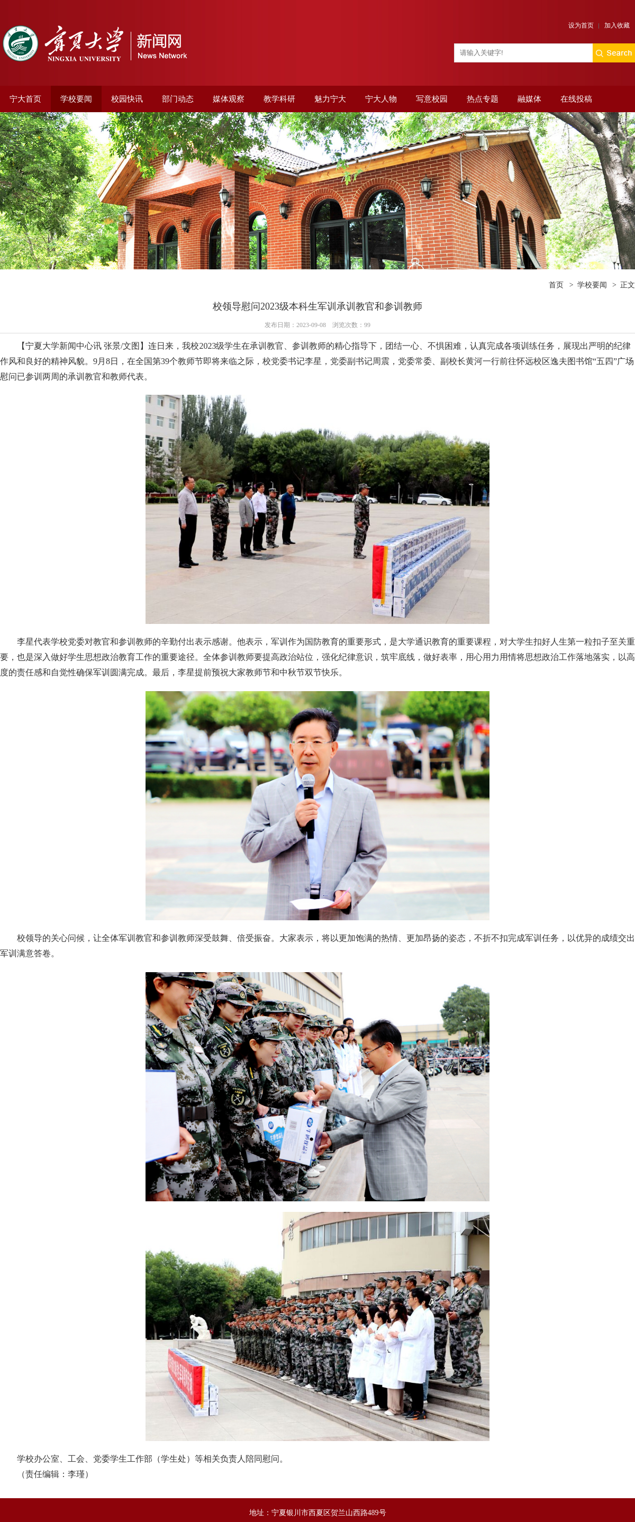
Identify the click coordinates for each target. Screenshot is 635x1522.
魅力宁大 (330, 99)
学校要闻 (76, 99)
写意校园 (432, 99)
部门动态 (178, 99)
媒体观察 (228, 99)
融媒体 (529, 99)
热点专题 (482, 99)
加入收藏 (617, 25)
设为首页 (581, 25)
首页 (556, 285)
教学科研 (279, 99)
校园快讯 (127, 99)
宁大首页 (25, 99)
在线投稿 (576, 99)
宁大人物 (381, 99)
